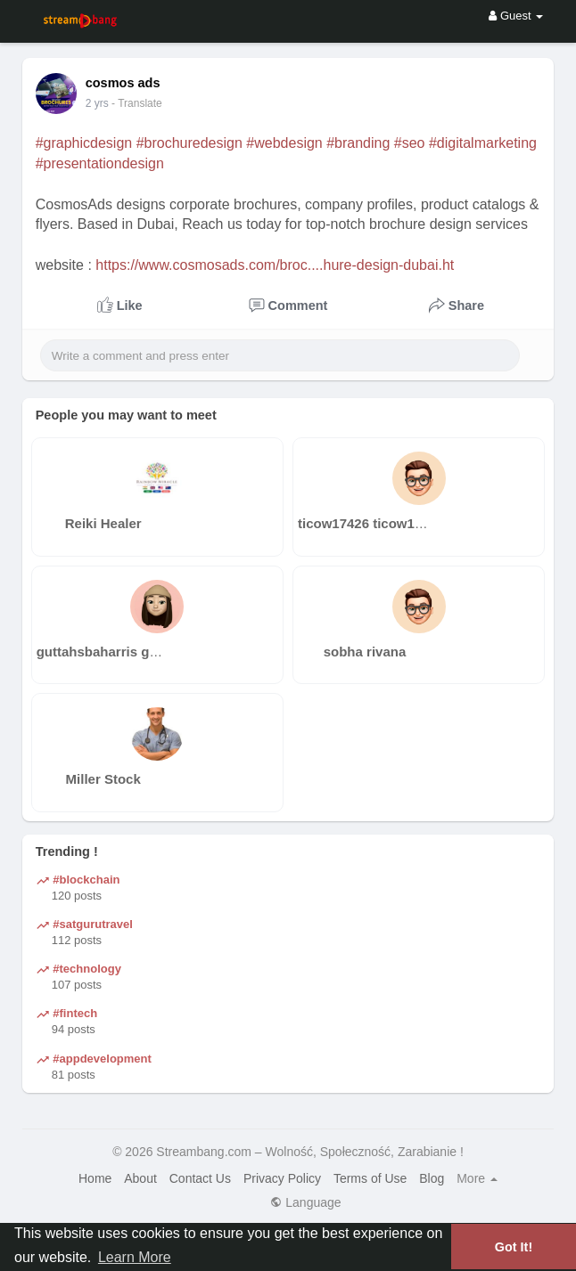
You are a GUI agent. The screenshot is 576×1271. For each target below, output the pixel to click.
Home (94, 1178)
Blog (431, 1178)
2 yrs (97, 103)
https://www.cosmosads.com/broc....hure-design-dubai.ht (274, 265)
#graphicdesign (84, 143)
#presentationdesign (100, 163)
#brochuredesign (189, 143)
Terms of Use (370, 1178)
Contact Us (200, 1178)
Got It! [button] (513, 1247)
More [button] (477, 1178)
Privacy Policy (282, 1178)
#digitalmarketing (483, 143)
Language (305, 1202)
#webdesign (284, 143)
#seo (409, 143)
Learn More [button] (134, 1257)
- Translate (136, 103)
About (140, 1178)
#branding (358, 143)
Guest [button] (516, 15)
